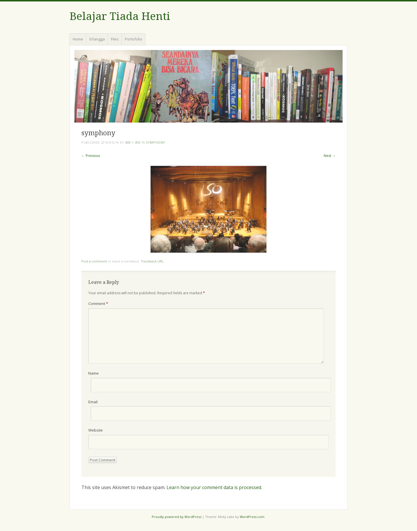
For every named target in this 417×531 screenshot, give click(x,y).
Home (78, 39)
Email (93, 401)
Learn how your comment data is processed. (214, 487)
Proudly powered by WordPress (176, 517)
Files (115, 39)
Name (93, 373)
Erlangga (97, 39)
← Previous (90, 155)
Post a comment (94, 261)
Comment (98, 303)
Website (95, 430)
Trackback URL (152, 261)
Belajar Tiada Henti (120, 16)
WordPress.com (252, 517)
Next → (330, 155)
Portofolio (133, 39)
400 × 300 (132, 142)
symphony (155, 142)
